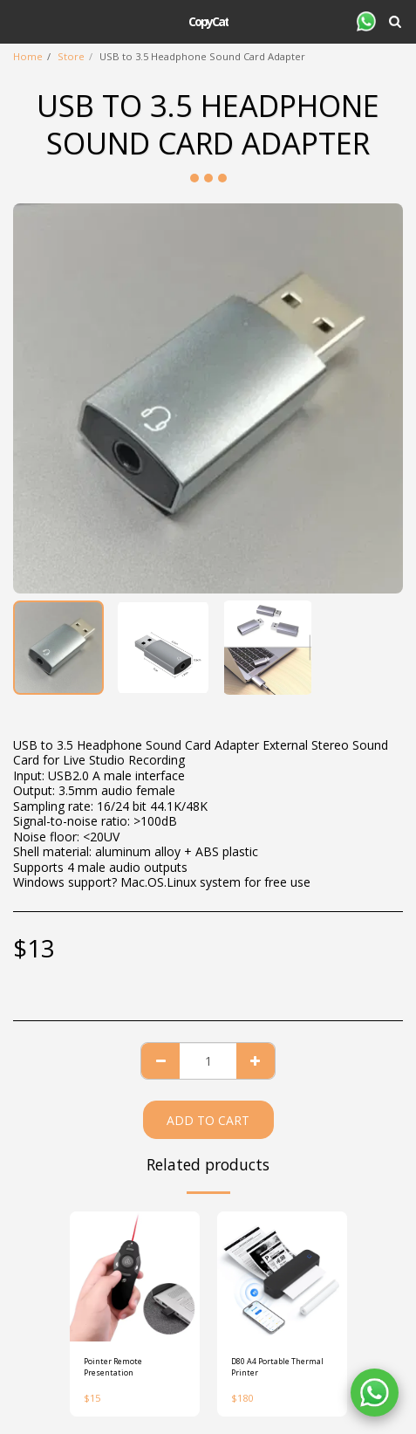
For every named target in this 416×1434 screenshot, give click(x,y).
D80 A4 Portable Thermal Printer (277, 1366)
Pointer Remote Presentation (113, 1366)
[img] (135, 1276)
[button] (19, 20)
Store (71, 56)
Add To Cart (208, 1120)
